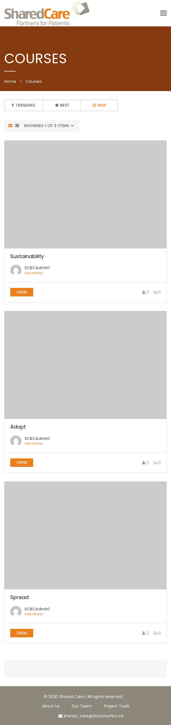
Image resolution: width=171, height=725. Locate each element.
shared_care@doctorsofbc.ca (90, 716)
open (21, 292)
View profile (33, 273)
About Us (51, 706)
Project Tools (116, 706)
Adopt (18, 426)
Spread (19, 597)
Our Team (81, 706)
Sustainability (27, 256)
